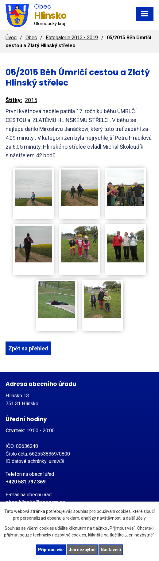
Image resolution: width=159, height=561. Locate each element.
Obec (31, 37)
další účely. (136, 518)
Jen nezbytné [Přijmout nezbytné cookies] (82, 549)
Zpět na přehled (28, 348)
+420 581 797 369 (25, 482)
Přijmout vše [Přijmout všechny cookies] (51, 549)
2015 (31, 100)
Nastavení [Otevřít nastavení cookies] (111, 549)
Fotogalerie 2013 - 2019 (72, 37)
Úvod (11, 37)
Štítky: (14, 100)
